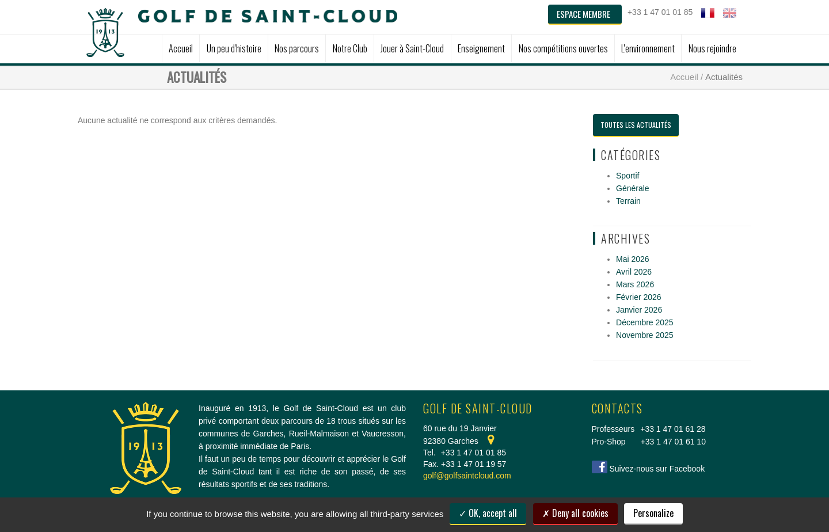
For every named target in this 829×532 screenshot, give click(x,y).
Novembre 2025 (645, 335)
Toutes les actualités (635, 125)
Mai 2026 (632, 259)
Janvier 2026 (639, 309)
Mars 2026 (635, 284)
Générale (632, 188)
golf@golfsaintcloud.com (467, 475)
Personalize (653, 513)
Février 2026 (638, 297)
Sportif (627, 175)
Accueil (684, 77)
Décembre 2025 (645, 322)
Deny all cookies (575, 513)
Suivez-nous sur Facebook (657, 468)
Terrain (628, 201)
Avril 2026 (634, 271)
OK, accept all (488, 513)
